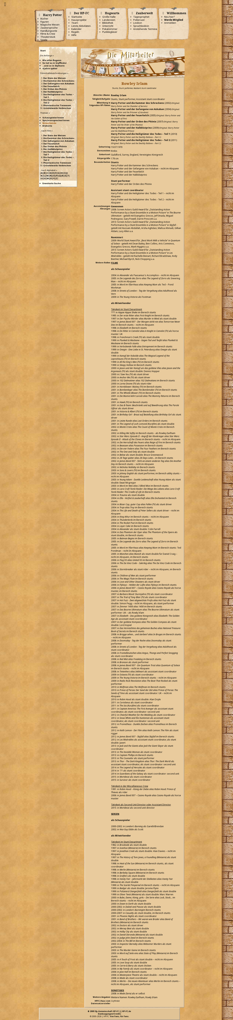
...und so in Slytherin (53, 65)
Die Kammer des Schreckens (58, 80)
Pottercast (139, 19)
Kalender (76, 29)
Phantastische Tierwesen (57, 105)
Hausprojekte (78, 19)
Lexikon (137, 22)
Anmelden (170, 22)
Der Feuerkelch (51, 86)
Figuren (44, 21)
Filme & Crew (47, 33)
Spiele (43, 40)
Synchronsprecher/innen (56, 120)
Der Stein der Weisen (54, 78)
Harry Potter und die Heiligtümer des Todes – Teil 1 (140, 133)
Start (43, 50)
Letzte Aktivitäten (81, 25)
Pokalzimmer (109, 29)
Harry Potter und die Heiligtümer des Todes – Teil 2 (140, 140)
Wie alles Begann (51, 60)
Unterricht (107, 25)
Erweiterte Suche (51, 183)
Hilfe (73, 35)
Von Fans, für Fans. (119, 1016)
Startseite (76, 16)
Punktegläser (109, 32)
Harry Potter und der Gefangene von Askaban (137, 109)
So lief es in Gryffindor (54, 63)
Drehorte (47, 125)
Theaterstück (47, 36)
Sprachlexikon (141, 25)
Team (74, 22)
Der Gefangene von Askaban (58, 83)
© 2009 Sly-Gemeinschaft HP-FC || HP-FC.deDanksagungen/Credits (109, 1012)
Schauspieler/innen (53, 117)
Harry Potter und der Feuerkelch (130, 115)
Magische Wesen (50, 24)
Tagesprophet (141, 16)
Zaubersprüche (49, 27)
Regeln (75, 32)
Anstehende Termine (145, 29)
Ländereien (108, 19)
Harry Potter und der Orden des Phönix (133, 121)
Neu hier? (169, 16)
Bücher (44, 18)
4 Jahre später (49, 68)
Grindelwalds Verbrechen (57, 108)
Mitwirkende (49, 123)
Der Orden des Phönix (55, 89)
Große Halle (109, 16)
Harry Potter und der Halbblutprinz (131, 127)
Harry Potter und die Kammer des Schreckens (137, 103)
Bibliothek (107, 22)
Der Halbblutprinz (53, 91)
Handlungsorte (48, 30)
